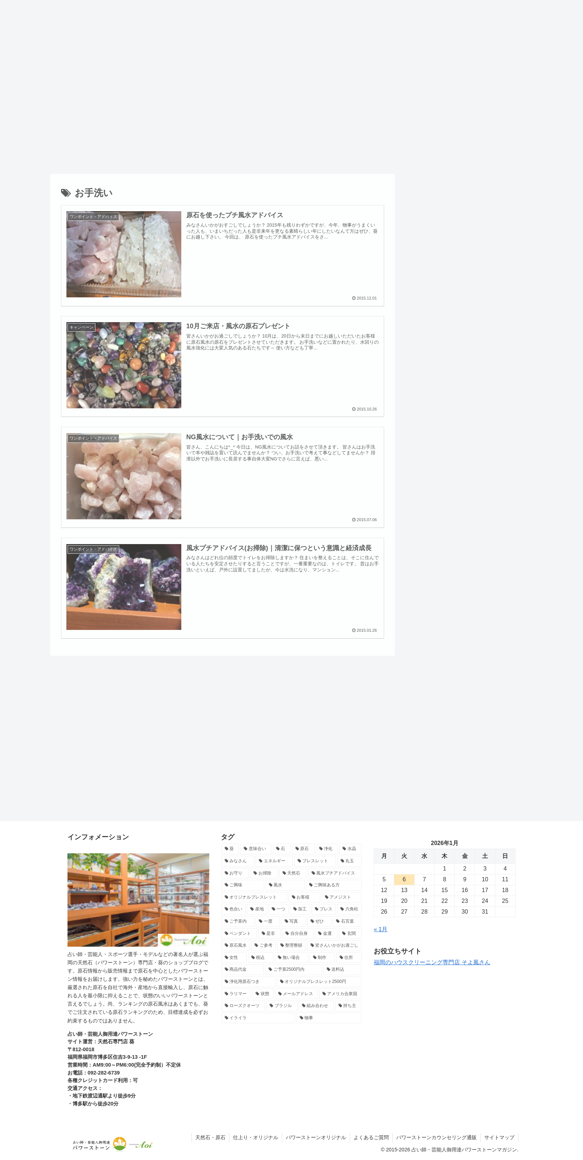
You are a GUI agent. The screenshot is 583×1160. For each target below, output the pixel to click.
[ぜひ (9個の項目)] (319, 921)
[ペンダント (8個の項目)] (239, 933)
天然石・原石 (210, 1137)
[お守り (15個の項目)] (235, 873)
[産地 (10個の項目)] (257, 909)
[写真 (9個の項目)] (293, 921)
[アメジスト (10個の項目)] (342, 897)
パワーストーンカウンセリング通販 (436, 1137)
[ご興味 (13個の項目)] (243, 885)
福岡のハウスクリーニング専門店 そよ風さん (432, 962)
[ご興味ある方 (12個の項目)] (334, 885)
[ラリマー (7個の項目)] (236, 994)
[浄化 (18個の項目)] (327, 849)
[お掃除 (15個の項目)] (264, 873)
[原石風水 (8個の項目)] (235, 945)
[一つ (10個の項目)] (279, 909)
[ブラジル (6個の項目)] (281, 1006)
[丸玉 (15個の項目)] (349, 861)
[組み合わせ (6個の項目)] (316, 1006)
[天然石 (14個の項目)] (293, 873)
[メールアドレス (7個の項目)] (296, 994)
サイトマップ (499, 1137)
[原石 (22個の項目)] (303, 849)
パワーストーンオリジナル (316, 1137)
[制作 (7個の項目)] (322, 957)
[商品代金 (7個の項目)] (242, 969)
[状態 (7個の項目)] (263, 994)
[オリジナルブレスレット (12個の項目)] (254, 897)
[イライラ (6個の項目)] (258, 1018)
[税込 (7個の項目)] (260, 957)
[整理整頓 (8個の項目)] (291, 945)
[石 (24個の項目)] (282, 849)
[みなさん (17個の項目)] (238, 861)
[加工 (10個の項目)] (300, 909)
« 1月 (380, 929)
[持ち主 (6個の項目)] (348, 1006)
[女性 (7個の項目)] (234, 957)
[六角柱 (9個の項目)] (349, 909)
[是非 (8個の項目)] (269, 933)
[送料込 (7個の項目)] (342, 969)
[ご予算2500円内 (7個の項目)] (293, 969)
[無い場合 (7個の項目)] (291, 957)
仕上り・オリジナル (255, 1137)
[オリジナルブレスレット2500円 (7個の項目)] (319, 981)
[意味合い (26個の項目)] (256, 849)
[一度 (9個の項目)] (268, 921)
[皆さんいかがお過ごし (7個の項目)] (334, 945)
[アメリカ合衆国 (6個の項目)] (340, 994)
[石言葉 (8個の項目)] (347, 921)
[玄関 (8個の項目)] (350, 933)
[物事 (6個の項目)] (329, 1018)
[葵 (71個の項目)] (230, 849)
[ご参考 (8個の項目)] (263, 945)
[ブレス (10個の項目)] (324, 909)
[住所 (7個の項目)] (349, 957)
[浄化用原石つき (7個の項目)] (248, 981)
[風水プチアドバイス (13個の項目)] (335, 873)
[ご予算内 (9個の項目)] (238, 921)
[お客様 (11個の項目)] (304, 897)
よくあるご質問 (371, 1137)
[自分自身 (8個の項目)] (297, 933)
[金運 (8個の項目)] (326, 933)
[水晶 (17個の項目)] (350, 849)
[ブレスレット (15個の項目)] (315, 861)
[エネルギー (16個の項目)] (274, 861)
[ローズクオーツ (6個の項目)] (243, 1006)
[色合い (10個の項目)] (233, 909)
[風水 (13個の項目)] (285, 885)
